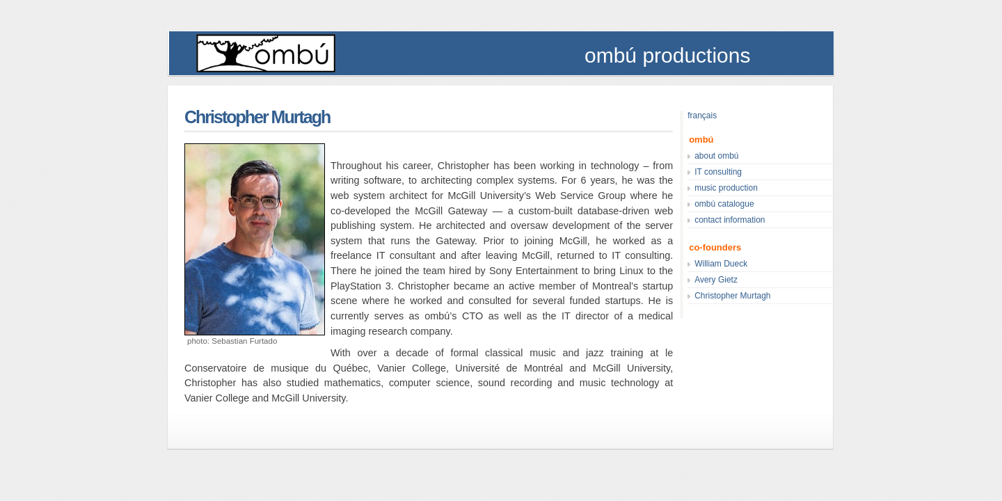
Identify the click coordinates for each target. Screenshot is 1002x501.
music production (726, 188)
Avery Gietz (716, 280)
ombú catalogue (724, 204)
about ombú (716, 156)
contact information (729, 220)
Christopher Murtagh (257, 117)
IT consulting (718, 172)
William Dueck (720, 264)
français (702, 115)
